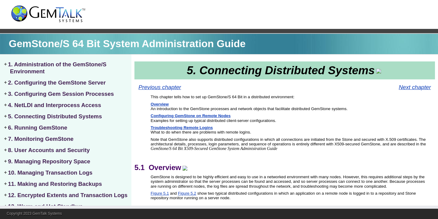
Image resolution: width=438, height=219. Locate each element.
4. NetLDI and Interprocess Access (54, 105)
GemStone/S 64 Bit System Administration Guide (127, 43)
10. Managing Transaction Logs (50, 172)
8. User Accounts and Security (49, 150)
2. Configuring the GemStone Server (57, 82)
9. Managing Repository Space (49, 161)
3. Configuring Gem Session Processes (61, 94)
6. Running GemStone (37, 127)
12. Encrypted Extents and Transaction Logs (67, 195)
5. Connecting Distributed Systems (55, 116)
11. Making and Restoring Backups (55, 184)
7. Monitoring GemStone (41, 139)
